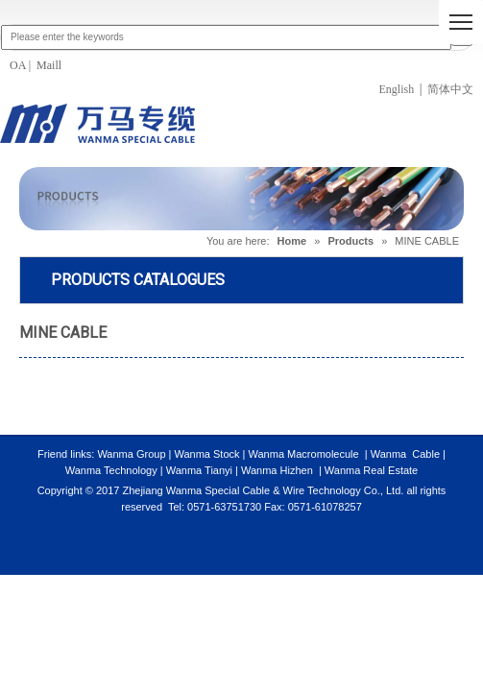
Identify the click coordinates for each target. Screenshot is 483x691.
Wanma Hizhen (277, 470)
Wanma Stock (206, 454)
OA (19, 65)
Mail (46, 65)
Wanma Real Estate (371, 470)
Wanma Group (132, 454)
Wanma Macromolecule (303, 454)
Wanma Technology (111, 470)
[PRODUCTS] (241, 199)
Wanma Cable (405, 454)
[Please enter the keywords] (226, 37)
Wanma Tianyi (200, 470)
